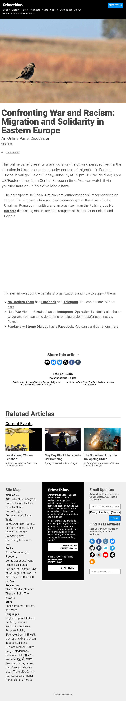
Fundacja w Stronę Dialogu (28, 326)
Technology (12, 511)
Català (30, 671)
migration (54, 378)
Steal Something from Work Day (18, 540)
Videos (20, 527)
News (19, 507)
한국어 (28, 655)
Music (29, 527)
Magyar (20, 647)
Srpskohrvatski (14, 655)
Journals (18, 523)
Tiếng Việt (19, 671)
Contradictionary (15, 560)
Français (22, 622)
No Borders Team (21, 302)
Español (20, 618)
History (28, 503)
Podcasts (35, 9)
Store (45, 9)
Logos (9, 532)
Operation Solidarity (90, 312)
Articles (10, 495)
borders (63, 378)
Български (12, 638)
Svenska (10, 663)
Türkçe (30, 647)
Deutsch (10, 622)
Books (6, 9)
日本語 (31, 634)
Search (54, 9)
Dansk (20, 663)
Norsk (9, 679)
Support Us (115, 5)
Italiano (30, 618)
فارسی (9, 651)
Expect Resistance (16, 564)
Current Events (12, 152)
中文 (23, 638)
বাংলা (29, 659)
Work (29, 560)
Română (10, 659)
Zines (8, 523)
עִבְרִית (29, 663)
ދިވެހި (7, 675)
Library (16, 9)
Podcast (10, 585)
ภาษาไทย (11, 667)
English (9, 618)
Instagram (65, 312)
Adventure (18, 499)
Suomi (22, 634)
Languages (66, 9)
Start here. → (69, 568)
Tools (25, 9)
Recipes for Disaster (17, 569)
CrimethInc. (13, 5)
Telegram (71, 302)
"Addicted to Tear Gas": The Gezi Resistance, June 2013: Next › (90, 383)
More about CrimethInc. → (68, 547)
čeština (22, 642)
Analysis (30, 499)
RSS (17, 495)
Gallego (15, 675)
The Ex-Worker (14, 589)
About (77, 9)
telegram (14, 317)
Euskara (10, 647)
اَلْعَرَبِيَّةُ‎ (21, 659)
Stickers (10, 527)
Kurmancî (27, 675)
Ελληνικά (11, 634)
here (20, 186)
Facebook (48, 302)
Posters (29, 523)
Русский (10, 630)
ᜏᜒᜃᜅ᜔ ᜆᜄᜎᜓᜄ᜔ (23, 679)
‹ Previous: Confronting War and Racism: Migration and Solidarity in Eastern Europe (36, 383)
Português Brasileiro (17, 626)
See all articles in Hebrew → (19, 13)
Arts (7, 499)
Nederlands (22, 651)
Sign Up (115, 518)
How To (10, 507)
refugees (72, 378)
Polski (20, 630)
